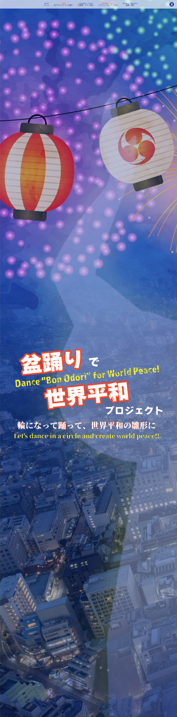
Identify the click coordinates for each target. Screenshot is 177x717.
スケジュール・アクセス (108, 4)
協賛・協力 (130, 4)
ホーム (46, 4)
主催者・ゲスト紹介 (86, 4)
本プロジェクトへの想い (63, 4)
